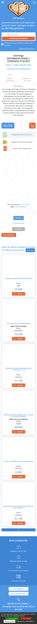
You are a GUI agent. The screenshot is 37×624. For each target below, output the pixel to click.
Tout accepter (12, 618)
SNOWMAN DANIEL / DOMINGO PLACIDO (18, 60)
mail (20, 609)
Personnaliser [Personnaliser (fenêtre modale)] (9, 621)
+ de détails (18, 229)
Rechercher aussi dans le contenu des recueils (19, 44)
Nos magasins (18, 589)
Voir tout (30, 250)
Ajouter (32, 125)
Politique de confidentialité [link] (24, 621)
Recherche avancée (26, 49)
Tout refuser (26, 618)
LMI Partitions (18, 18)
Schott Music (10, 81)
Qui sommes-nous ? (18, 593)
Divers (9, 65)
